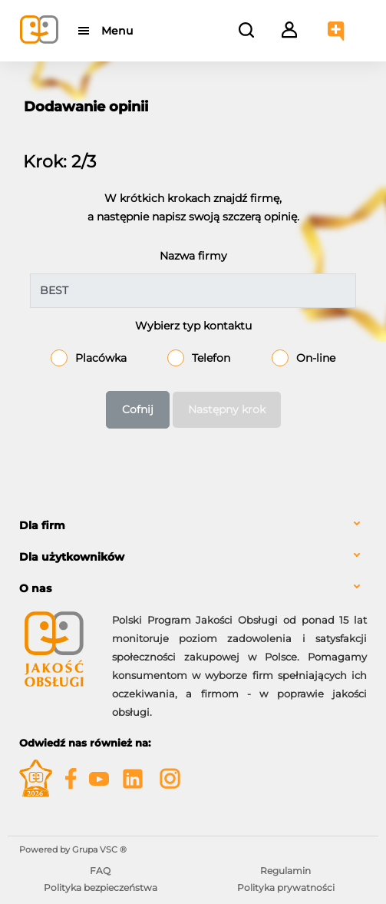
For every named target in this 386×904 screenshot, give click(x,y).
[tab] (193, 525)
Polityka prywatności (286, 887)
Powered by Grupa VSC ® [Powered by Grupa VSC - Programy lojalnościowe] (73, 849)
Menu (117, 31)
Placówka (101, 358)
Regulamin (285, 870)
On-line (315, 358)
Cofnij (137, 409)
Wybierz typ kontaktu (193, 325)
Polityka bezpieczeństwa (100, 887)
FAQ (100, 870)
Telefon (211, 358)
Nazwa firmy (193, 255)
